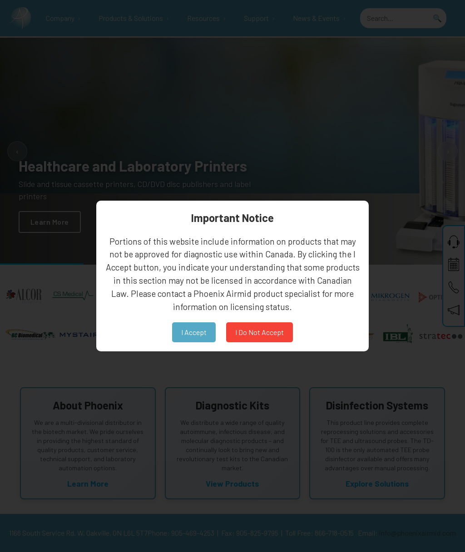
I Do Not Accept (259, 332)
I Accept (194, 332)
